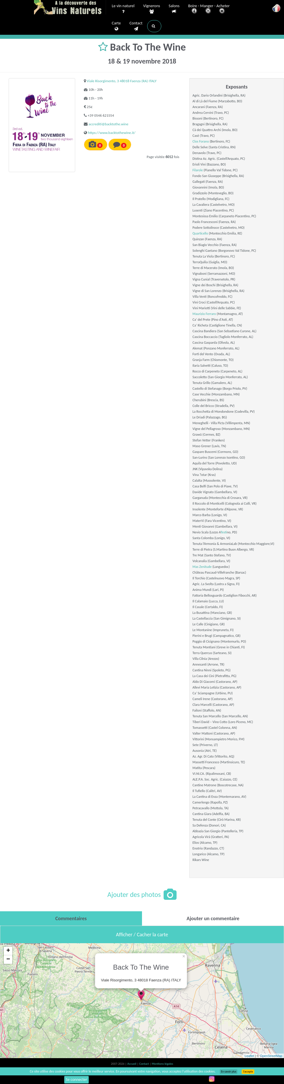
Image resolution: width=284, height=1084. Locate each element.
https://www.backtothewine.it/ (111, 132)
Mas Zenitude (201, 567)
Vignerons (151, 9)
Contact (135, 26)
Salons (174, 9)
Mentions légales (162, 1064)
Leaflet (249, 1056)
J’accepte (248, 1071)
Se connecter (76, 1079)
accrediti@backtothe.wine (108, 124)
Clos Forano (200, 141)
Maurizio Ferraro (204, 314)
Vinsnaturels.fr (70, 8)
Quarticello (200, 233)
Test (224, 532)
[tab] (71, 918)
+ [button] (8, 951)
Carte (116, 26)
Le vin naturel (123, 9)
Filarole (197, 170)
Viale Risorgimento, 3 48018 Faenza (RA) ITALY (121, 81)
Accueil (132, 1064)
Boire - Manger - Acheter (209, 9)
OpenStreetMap (271, 1056)
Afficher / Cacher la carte (142, 934)
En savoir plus (228, 1071)
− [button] (8, 959)
